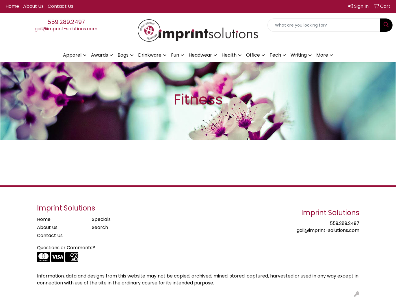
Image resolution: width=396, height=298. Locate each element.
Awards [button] (99, 55)
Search (100, 227)
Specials (101, 219)
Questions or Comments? (66, 247)
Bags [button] (123, 55)
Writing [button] (299, 55)
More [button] (322, 55)
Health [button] (229, 55)
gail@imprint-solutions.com (66, 28)
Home (12, 6)
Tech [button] (275, 55)
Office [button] (253, 55)
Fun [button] (175, 55)
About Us (33, 6)
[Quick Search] (323, 25)
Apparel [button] (72, 55)
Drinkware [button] (149, 55)
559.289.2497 (66, 22)
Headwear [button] (200, 55)
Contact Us (60, 6)
